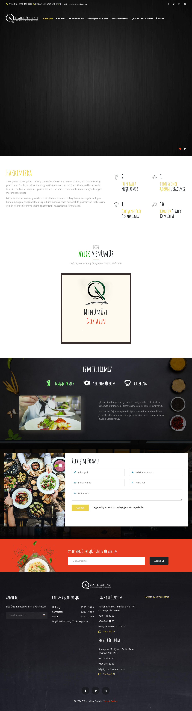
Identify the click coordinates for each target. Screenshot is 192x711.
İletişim (160, 18)
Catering (135, 383)
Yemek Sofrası (110, 701)
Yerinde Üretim (99, 383)
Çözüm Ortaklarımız (142, 18)
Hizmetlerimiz (76, 18)
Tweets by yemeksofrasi (157, 596)
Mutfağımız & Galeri (98, 18)
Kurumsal (61, 18)
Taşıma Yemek (59, 383)
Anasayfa (48, 18)
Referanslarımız (120, 18)
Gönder (80, 507)
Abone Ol (159, 560)
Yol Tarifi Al (106, 631)
